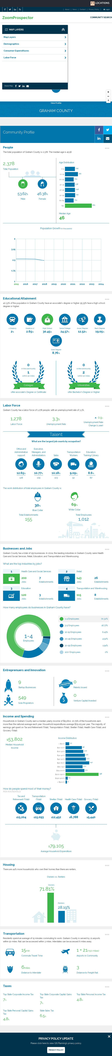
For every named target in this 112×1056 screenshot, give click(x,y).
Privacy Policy (94, 9)
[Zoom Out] (108, 96)
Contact (83, 9)
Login (107, 9)
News (75, 9)
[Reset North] (108, 101)
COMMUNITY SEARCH (101, 17)
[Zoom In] (108, 92)
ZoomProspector (17, 18)
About (67, 9)
